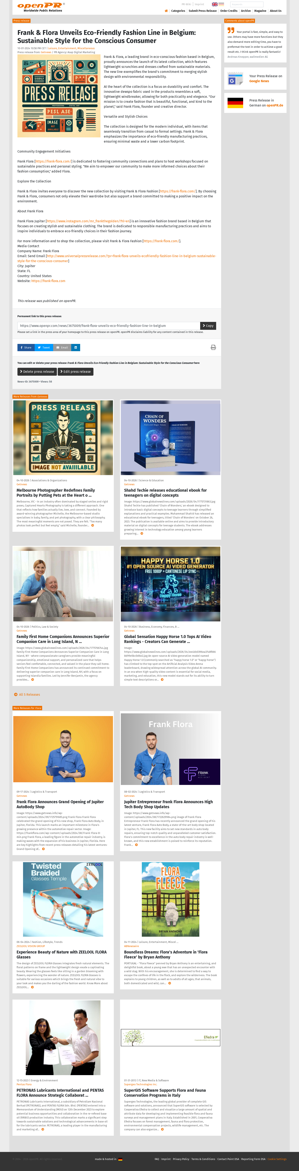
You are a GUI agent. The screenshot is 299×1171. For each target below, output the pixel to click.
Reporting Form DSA (253, 1159)
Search (272, 4)
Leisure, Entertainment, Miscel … (158, 942)
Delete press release (37, 372)
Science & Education (151, 480)
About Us (276, 11)
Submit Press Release (203, 11)
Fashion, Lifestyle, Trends (47, 942)
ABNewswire (131, 946)
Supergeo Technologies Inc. (140, 1084)
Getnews (46, 52)
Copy (208, 326)
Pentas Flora (24, 1084)
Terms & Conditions (203, 1159)
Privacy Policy (181, 1159)
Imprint (199, 4)
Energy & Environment (44, 1080)
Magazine (260, 11)
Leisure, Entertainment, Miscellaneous (71, 48)
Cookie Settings (277, 1159)
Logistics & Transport (44, 791)
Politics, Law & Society (45, 626)
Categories (178, 11)
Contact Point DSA (228, 1159)
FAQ (157, 1159)
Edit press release (75, 372)
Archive (246, 11)
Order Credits (229, 11)
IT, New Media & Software (153, 1080)
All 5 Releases (26, 695)
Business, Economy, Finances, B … (159, 626)
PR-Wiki (186, 4)
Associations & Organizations (49, 480)
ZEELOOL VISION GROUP (31, 946)
